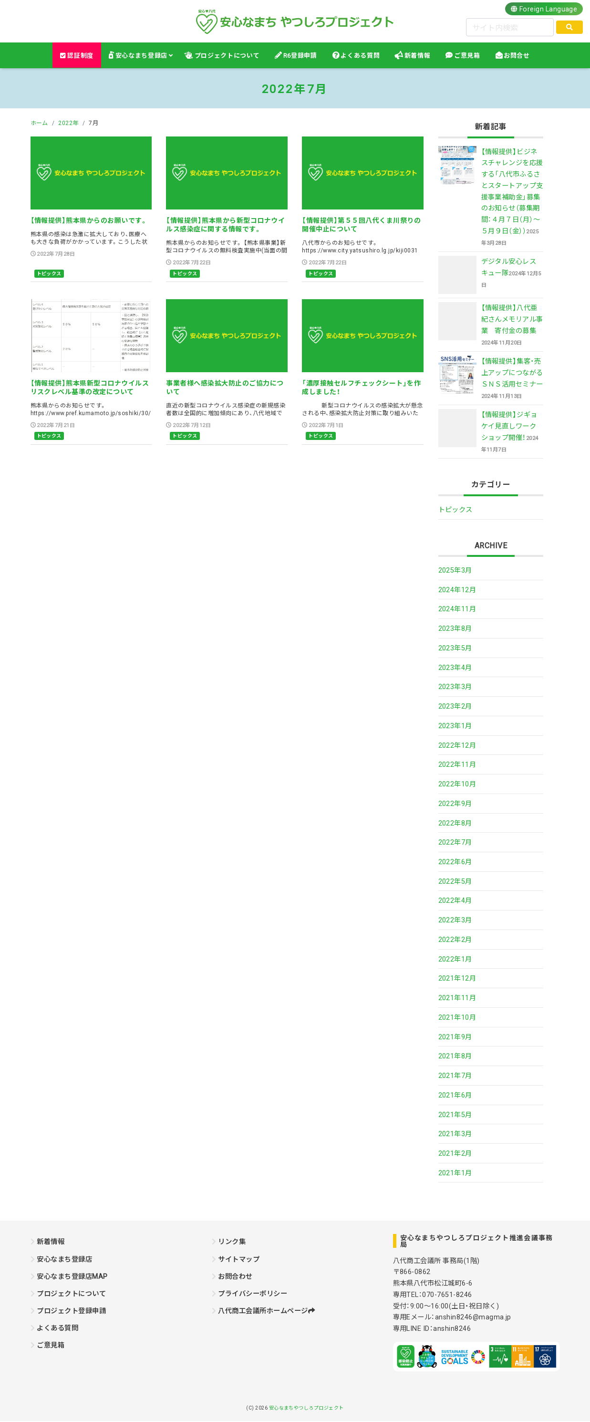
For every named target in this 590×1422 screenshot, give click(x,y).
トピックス (49, 273)
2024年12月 (457, 590)
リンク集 (232, 1242)
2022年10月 (457, 784)
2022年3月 (455, 920)
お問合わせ (235, 1276)
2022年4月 (455, 901)
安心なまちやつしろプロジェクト (306, 1408)
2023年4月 (455, 667)
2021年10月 (457, 1017)
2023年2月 (455, 706)
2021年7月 (455, 1075)
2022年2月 (455, 939)
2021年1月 (455, 1173)
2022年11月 (457, 765)
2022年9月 (455, 803)
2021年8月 (455, 1056)
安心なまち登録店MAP (72, 1276)
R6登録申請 (300, 55)
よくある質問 (360, 55)
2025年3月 (455, 570)
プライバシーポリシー (252, 1293)
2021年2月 (455, 1153)
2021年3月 (455, 1134)
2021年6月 (455, 1095)
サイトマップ (238, 1259)
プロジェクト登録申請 (71, 1311)
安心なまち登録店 (141, 55)
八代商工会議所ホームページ (266, 1311)
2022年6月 (455, 862)
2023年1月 (455, 726)
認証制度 (76, 55)
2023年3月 (455, 687)
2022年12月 (457, 745)
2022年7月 (455, 842)
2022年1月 (455, 959)
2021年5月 (455, 1114)
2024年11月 (457, 609)
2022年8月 (455, 823)
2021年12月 (457, 978)
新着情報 (417, 55)
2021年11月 (457, 998)
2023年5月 (455, 648)
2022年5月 (455, 881)
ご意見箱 (467, 55)
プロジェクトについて (227, 55)
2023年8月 (455, 628)
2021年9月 (455, 1037)
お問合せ (517, 55)
